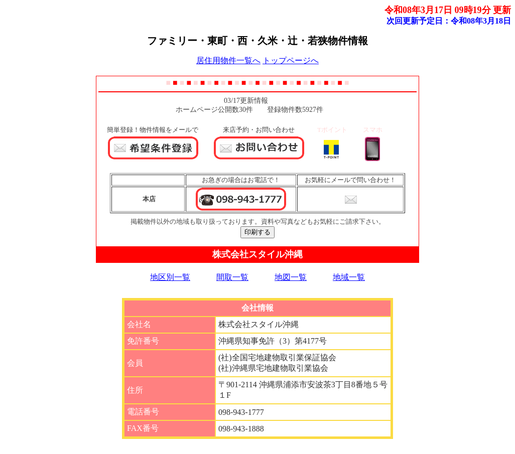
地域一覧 (349, 277)
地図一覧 (291, 277)
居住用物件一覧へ (228, 60)
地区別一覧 (170, 277)
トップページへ (291, 60)
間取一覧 (232, 277)
